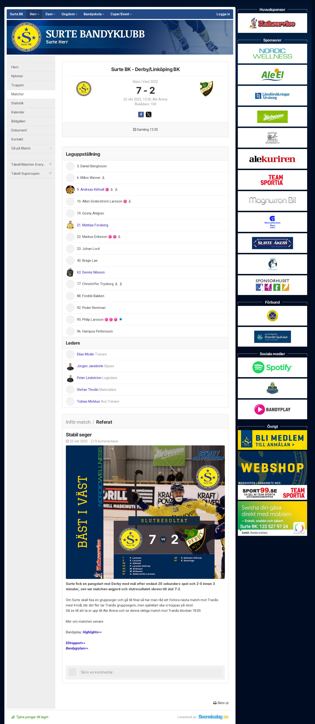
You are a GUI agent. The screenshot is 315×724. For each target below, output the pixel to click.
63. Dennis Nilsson (91, 272)
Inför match (78, 422)
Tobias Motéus (98, 401)
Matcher (17, 94)
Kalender (17, 112)
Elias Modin (92, 354)
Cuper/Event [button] (121, 14)
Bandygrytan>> (77, 648)
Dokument (19, 130)
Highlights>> (92, 632)
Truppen (17, 85)
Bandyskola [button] (94, 14)
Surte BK (16, 14)
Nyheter (17, 76)
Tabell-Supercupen (31, 174)
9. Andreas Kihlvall (91, 189)
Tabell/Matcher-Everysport (31, 165)
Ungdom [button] (69, 14)
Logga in (223, 14)
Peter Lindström (97, 378)
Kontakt (17, 139)
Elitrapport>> (75, 643)
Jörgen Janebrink (95, 366)
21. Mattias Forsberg (92, 225)
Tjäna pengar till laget (29, 717)
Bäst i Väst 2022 (145, 82)
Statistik (17, 103)
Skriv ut (221, 703)
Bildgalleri (18, 121)
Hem (14, 67)
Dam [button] (50, 14)
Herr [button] (34, 14)
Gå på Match (31, 148)
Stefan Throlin (96, 390)
